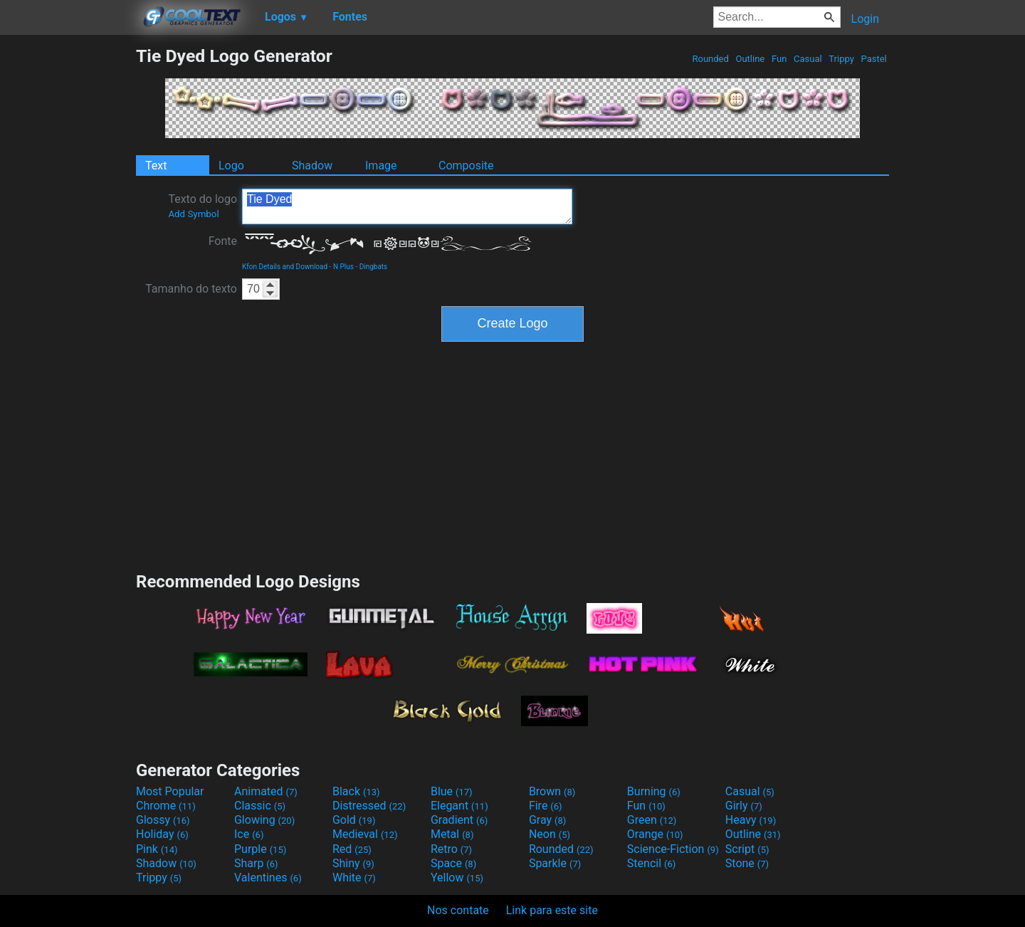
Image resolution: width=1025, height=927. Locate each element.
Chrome (166, 805)
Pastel (873, 58)
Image (381, 165)
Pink (157, 849)
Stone (747, 863)
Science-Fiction (673, 849)
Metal (452, 834)
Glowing (264, 820)
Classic (259, 805)
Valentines (268, 877)
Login (865, 19)
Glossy (163, 820)
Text (156, 165)
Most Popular (170, 791)
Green (652, 820)
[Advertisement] (68, 259)
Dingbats (373, 267)
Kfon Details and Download (284, 267)
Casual (808, 58)
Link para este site (552, 910)
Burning (653, 791)
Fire (545, 805)
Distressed (369, 805)
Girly (743, 805)
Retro (451, 849)
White (354, 877)
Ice (248, 834)
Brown (552, 791)
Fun (779, 58)
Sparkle (555, 863)
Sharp (256, 863)
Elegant (459, 805)
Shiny (353, 863)
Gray (547, 820)
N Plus (343, 267)
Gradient (459, 820)
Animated (266, 791)
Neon (549, 834)
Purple (260, 849)
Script (747, 849)
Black (356, 791)
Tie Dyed (407, 206)
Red (352, 849)
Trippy (841, 58)
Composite (466, 165)
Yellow (457, 877)
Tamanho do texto (191, 288)
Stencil (651, 863)
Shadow (312, 165)
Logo (231, 165)
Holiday (162, 834)
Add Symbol (193, 214)
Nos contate (458, 910)
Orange (655, 834)
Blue (452, 791)
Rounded (710, 58)
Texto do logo (202, 205)
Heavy (750, 820)
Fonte (223, 241)
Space (453, 863)
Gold (354, 820)
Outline (750, 58)
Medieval (365, 834)
